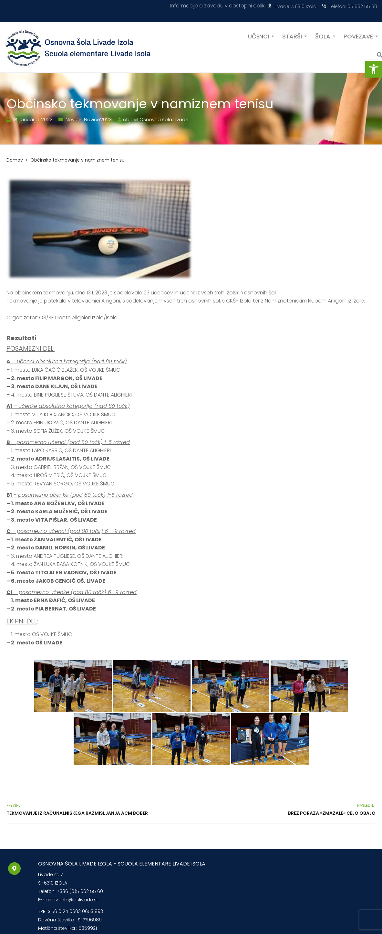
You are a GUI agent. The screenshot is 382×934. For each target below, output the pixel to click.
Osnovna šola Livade (164, 119)
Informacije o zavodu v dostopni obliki (217, 5)
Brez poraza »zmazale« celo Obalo (332, 813)
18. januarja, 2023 (33, 119)
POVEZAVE (358, 35)
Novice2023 (98, 119)
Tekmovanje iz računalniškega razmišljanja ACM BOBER (77, 813)
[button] (373, 69)
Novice (74, 119)
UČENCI (258, 35)
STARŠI (292, 35)
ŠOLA (322, 35)
